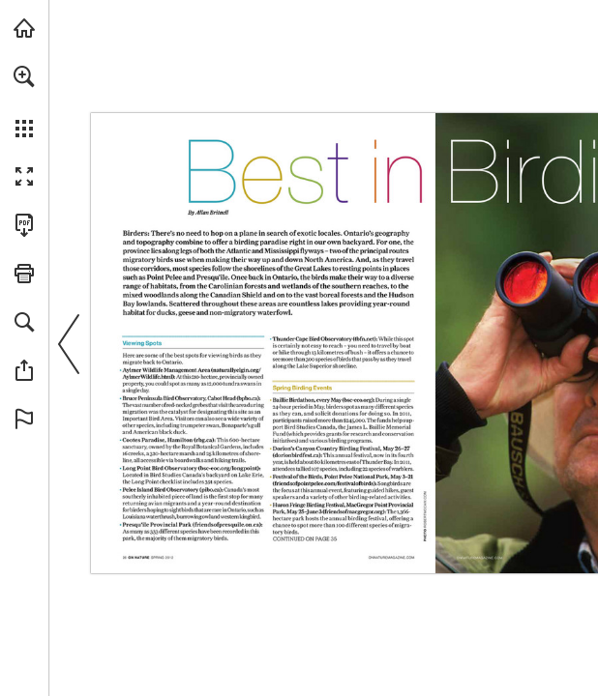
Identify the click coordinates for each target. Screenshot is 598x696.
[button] (24, 76)
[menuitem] (24, 101)
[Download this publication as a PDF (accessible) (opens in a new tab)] (24, 225)
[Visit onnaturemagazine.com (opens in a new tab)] (24, 28)
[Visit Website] (426, 509)
